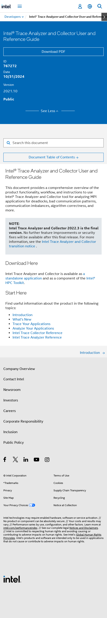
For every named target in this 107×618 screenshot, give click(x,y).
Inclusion (10, 432)
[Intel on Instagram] (47, 460)
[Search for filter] (53, 142)
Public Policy (13, 442)
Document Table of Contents (52, 157)
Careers (9, 411)
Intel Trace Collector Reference (37, 333)
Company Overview (19, 369)
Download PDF (53, 51)
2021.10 (10, 91)
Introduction (22, 315)
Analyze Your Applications (33, 328)
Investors (10, 400)
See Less (50, 111)
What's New (22, 319)
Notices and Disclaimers (83, 527)
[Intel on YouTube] (36, 460)
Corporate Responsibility (23, 421)
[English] (89, 6)
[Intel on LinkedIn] (26, 460)
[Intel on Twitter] (15, 460)
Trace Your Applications (31, 324)
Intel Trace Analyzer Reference (37, 337)
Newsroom (12, 390)
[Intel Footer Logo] (12, 579)
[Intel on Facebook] (5, 460)
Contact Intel (13, 379)
